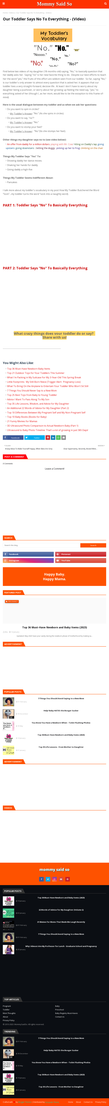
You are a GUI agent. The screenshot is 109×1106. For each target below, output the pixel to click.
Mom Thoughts (9, 1013)
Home (5, 13)
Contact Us (59, 1016)
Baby (57, 1006)
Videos (12, 13)
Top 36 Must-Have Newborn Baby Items (28, 368)
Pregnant (7, 1006)
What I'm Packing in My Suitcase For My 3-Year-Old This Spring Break (44, 377)
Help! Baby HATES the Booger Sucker (61, 710)
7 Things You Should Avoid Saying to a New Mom (61, 698)
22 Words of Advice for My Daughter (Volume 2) (61, 910)
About (5, 1016)
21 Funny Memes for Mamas (22, 421)
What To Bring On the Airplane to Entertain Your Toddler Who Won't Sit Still (47, 386)
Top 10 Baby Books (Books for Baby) (27, 416)
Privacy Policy (8, 1020)
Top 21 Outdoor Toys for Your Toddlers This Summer (35, 373)
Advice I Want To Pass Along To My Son (28, 399)
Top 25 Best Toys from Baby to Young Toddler (32, 395)
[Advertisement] (24, 975)
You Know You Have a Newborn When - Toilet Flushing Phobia (61, 722)
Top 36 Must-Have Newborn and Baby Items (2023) (54, 627)
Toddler (6, 1009)
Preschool (59, 1009)
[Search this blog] (41, 545)
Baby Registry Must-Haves (66, 1013)
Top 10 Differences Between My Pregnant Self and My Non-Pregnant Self (46, 412)
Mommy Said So (54, 4)
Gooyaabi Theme (52, 1102)
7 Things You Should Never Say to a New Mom (32, 390)
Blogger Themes (24, 1102)
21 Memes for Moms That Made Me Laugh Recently (61, 922)
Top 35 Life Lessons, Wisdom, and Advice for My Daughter (38, 403)
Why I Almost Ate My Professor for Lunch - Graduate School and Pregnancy (61, 946)
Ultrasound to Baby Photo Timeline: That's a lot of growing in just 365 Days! (47, 430)
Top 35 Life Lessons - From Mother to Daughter (61, 747)
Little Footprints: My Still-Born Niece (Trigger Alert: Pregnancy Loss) (44, 381)
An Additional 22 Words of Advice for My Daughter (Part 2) (38, 408)
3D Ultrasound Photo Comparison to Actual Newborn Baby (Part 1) (42, 425)
